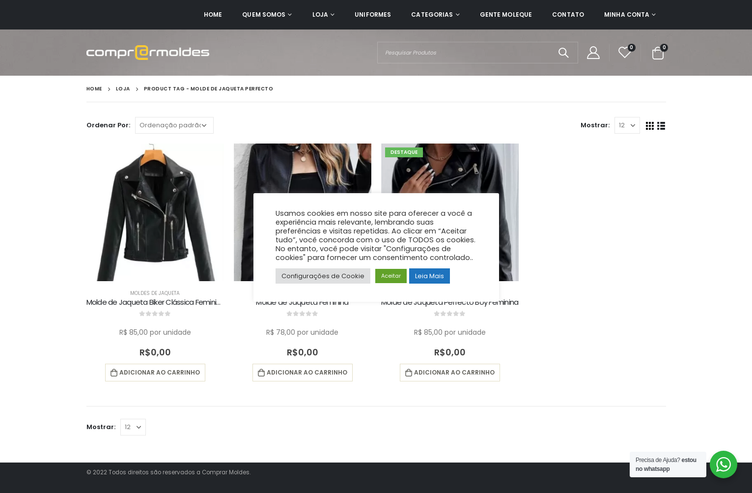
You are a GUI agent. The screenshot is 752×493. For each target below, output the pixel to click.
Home (213, 14)
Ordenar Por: (108, 125)
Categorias (432, 14)
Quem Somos (263, 14)
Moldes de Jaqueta (155, 293)
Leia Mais (429, 276)
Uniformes (373, 14)
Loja (320, 14)
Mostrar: (595, 125)
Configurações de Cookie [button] (322, 276)
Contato (568, 14)
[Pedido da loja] (174, 125)
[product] (155, 212)
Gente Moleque (506, 14)
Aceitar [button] (391, 276)
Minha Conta (626, 14)
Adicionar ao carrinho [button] (159, 372)
